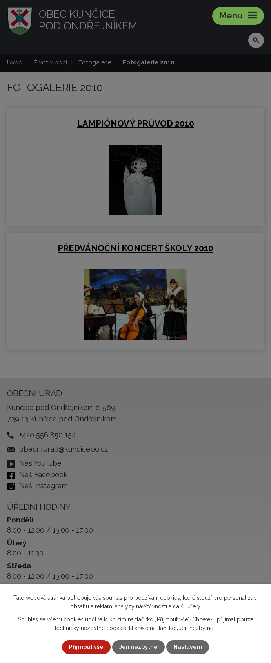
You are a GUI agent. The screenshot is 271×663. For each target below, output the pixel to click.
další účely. (187, 606)
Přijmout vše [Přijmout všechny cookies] (86, 647)
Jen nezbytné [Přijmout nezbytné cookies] (138, 647)
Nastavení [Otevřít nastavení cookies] (187, 647)
